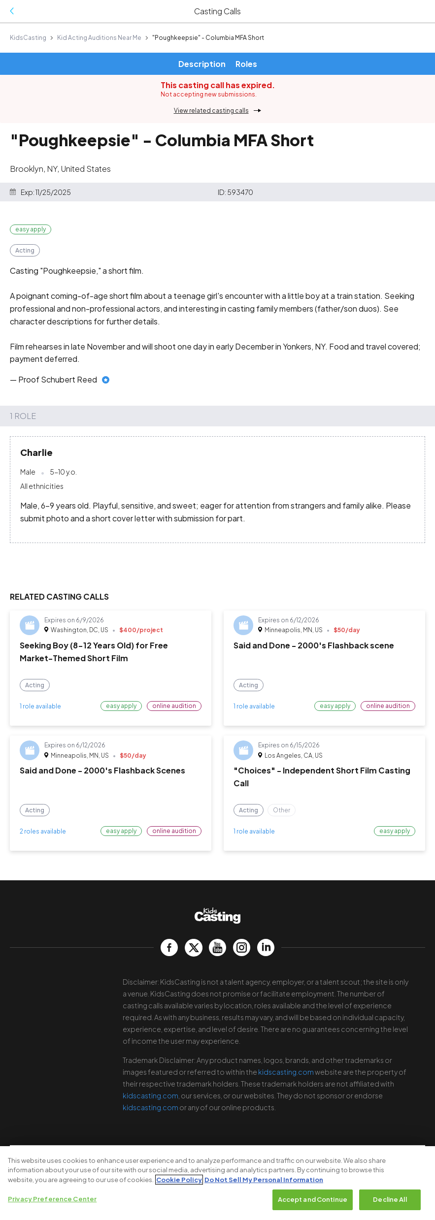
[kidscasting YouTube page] (217, 947)
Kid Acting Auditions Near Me (99, 37)
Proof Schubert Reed (57, 379)
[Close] (419, 1162)
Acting (24, 250)
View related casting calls (211, 110)
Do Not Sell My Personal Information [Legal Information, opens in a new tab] (263, 1180)
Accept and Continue (312, 1200)
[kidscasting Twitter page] (193, 947)
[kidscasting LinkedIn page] (265, 947)
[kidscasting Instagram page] (241, 947)
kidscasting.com (286, 1071)
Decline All (389, 1200)
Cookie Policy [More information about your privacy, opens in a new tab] (179, 1180)
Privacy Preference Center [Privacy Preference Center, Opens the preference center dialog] (52, 1199)
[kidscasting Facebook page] (169, 947)
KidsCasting (28, 37)
